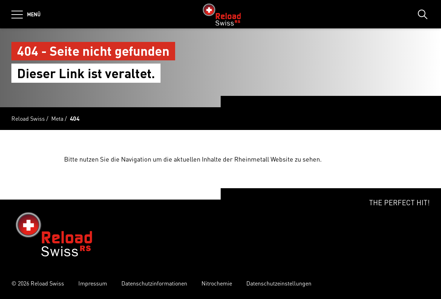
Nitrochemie (216, 283)
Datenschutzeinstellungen (278, 283)
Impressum (92, 283)
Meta (57, 118)
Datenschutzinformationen (154, 283)
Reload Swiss (28, 118)
